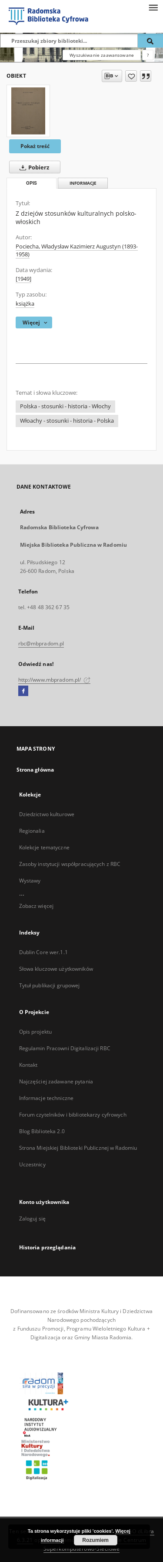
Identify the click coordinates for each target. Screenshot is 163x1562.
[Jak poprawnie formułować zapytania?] (147, 55)
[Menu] (153, 7)
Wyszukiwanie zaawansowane (102, 55)
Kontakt (28, 1065)
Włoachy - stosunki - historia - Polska (67, 420)
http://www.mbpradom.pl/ (54, 679)
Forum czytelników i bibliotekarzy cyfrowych (72, 1114)
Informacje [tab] (83, 183)
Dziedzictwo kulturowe (47, 814)
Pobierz (32, 167)
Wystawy (30, 880)
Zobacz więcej (36, 906)
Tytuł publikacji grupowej (49, 985)
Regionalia (32, 830)
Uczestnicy (32, 1164)
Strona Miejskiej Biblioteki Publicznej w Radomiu (78, 1148)
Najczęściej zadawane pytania (56, 1081)
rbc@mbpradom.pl (41, 643)
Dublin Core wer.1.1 (43, 952)
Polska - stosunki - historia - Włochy (65, 406)
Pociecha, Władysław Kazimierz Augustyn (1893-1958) (77, 250)
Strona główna (35, 769)
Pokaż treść (35, 146)
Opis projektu (35, 1031)
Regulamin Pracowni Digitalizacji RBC (64, 1048)
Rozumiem (95, 1540)
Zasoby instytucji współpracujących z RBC (70, 864)
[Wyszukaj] (150, 41)
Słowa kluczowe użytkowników (56, 968)
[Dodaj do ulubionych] (131, 76)
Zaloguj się (32, 1218)
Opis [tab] (31, 183)
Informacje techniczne (46, 1098)
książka (25, 303)
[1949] (23, 279)
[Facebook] (23, 691)
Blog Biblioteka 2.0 (42, 1131)
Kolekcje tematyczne (44, 847)
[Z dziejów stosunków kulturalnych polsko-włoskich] (28, 110)
